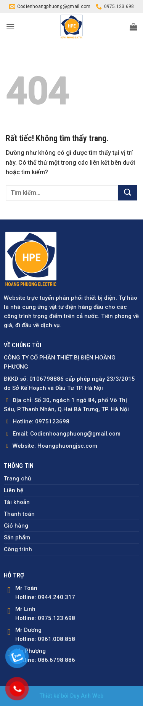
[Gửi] (127, 192)
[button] (10, 26)
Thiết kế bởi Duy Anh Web (71, 696)
